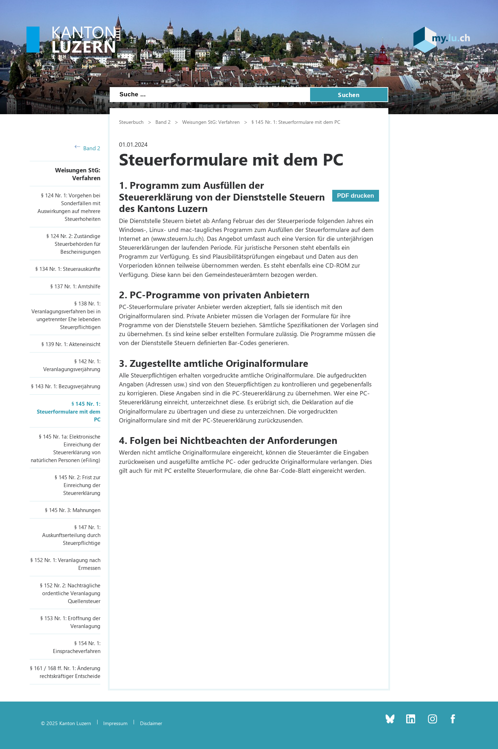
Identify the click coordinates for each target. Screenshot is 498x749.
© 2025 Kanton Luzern (66, 723)
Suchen (348, 94)
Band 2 (87, 148)
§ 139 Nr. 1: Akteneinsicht (70, 344)
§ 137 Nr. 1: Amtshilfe (75, 286)
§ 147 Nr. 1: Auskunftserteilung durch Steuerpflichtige (71, 534)
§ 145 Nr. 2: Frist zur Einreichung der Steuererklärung (77, 485)
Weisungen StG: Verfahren (77, 174)
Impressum (115, 723)
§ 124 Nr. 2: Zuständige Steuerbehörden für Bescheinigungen (73, 243)
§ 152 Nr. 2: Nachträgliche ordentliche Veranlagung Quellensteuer (70, 593)
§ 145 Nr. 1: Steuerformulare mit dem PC (68, 411)
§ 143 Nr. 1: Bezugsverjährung (65, 386)
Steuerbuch (131, 121)
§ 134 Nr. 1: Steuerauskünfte (67, 268)
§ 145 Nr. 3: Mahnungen (72, 509)
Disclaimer (151, 723)
